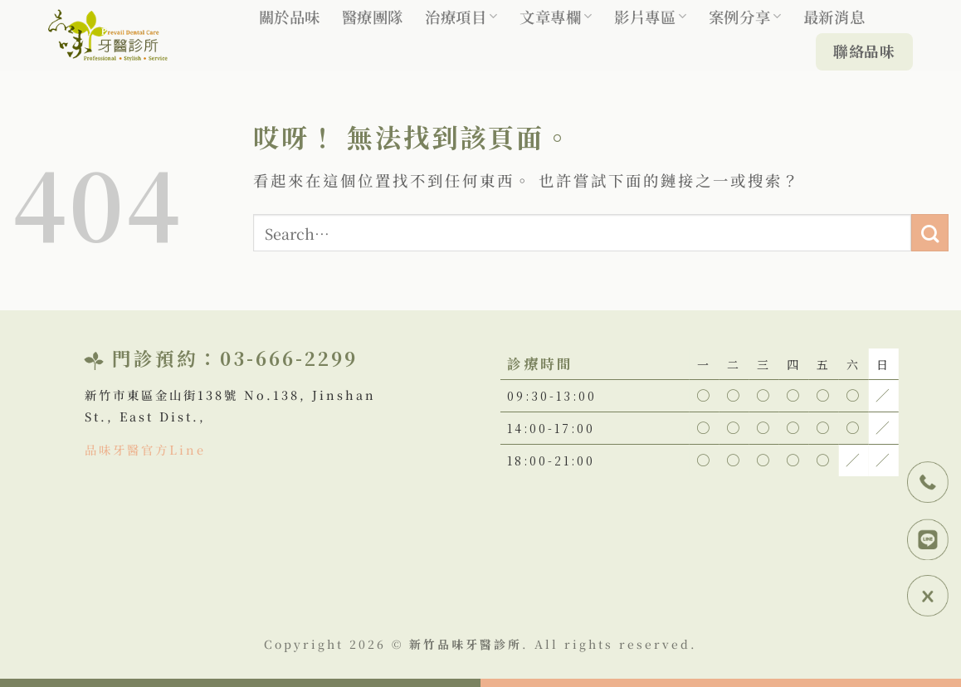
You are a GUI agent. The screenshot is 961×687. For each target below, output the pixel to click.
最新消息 (834, 16)
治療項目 (461, 16)
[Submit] (930, 232)
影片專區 (650, 16)
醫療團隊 (372, 16)
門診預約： (166, 357)
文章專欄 (556, 16)
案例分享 (745, 16)
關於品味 (289, 16)
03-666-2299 (289, 357)
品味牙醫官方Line (145, 449)
